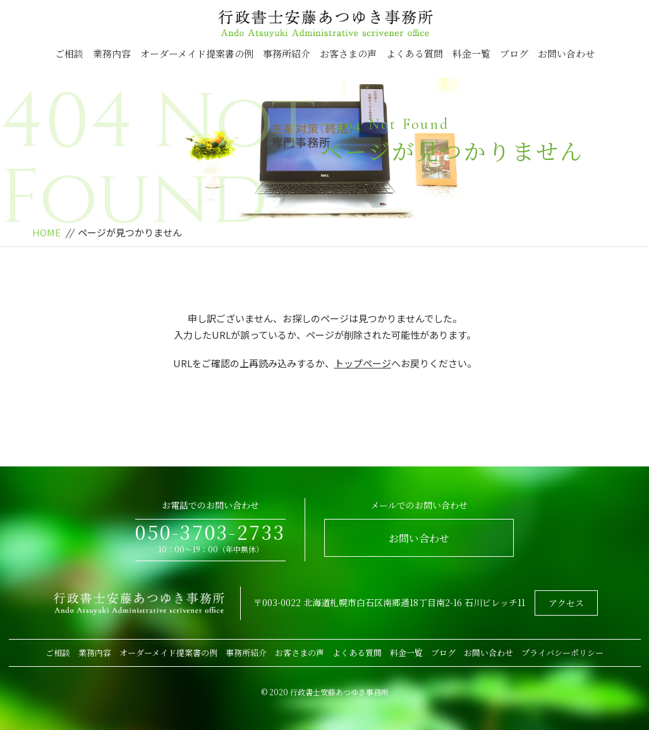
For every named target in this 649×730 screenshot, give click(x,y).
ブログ (514, 53)
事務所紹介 (286, 53)
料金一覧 (471, 53)
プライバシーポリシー (562, 653)
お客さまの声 (348, 53)
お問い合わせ (566, 53)
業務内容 (112, 53)
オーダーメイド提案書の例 (196, 53)
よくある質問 (414, 53)
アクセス (566, 603)
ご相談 (69, 53)
